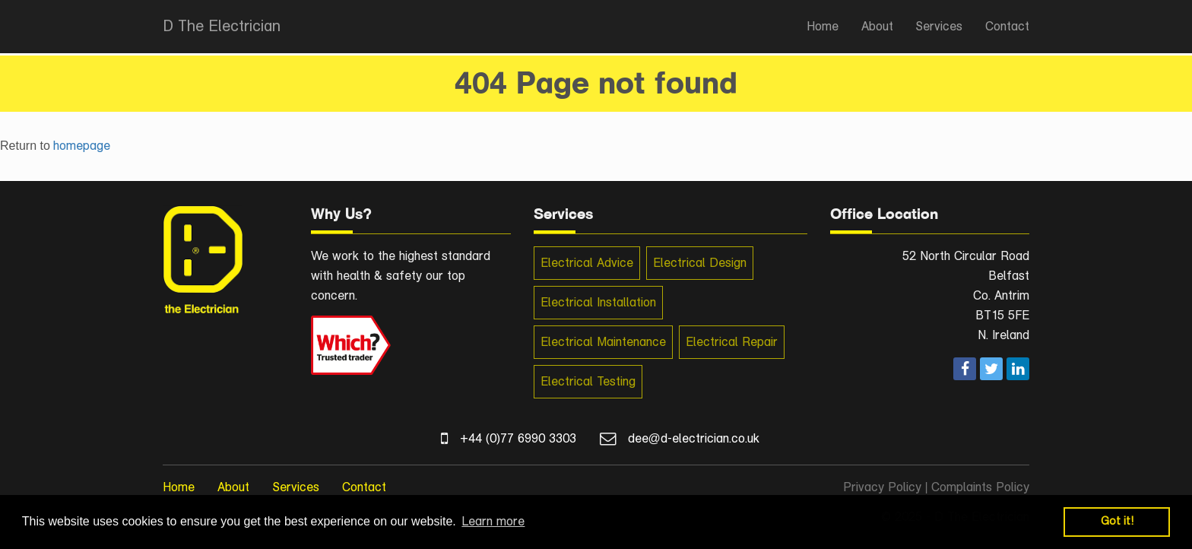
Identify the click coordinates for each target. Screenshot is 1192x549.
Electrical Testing (588, 381)
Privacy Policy (882, 487)
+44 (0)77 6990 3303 (518, 438)
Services (939, 26)
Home (823, 26)
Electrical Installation (598, 302)
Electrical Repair (732, 342)
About (877, 26)
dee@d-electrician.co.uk (693, 438)
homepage (81, 145)
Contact (1007, 26)
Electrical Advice (587, 262)
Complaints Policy (980, 487)
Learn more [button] (493, 521)
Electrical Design (700, 262)
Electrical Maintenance (603, 342)
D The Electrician (222, 26)
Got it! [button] (1117, 521)
